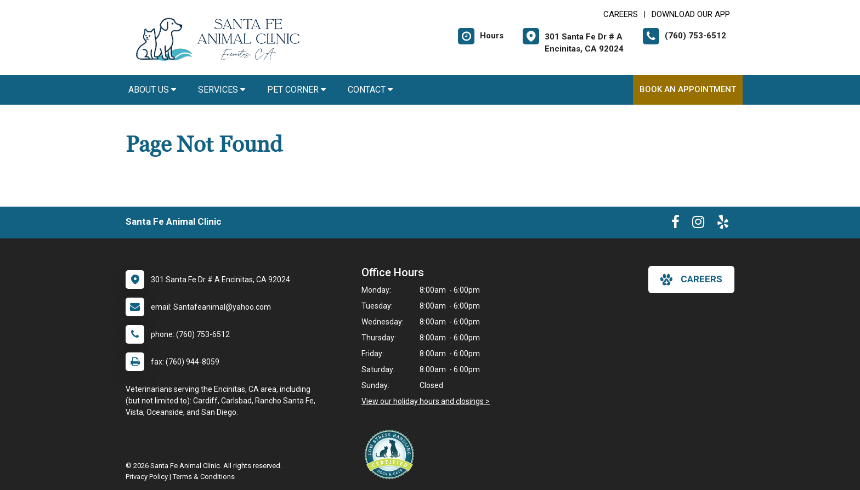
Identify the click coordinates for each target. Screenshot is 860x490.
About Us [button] (152, 89)
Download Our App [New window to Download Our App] (691, 14)
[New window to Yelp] (722, 224)
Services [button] (221, 89)
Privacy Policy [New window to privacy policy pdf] (147, 476)
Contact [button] (370, 89)
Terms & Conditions (204, 476)
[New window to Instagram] (698, 224)
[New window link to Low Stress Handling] (391, 454)
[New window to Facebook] (675, 224)
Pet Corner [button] (296, 89)
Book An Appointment (688, 89)
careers (691, 280)
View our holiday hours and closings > (425, 401)
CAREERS (620, 14)
